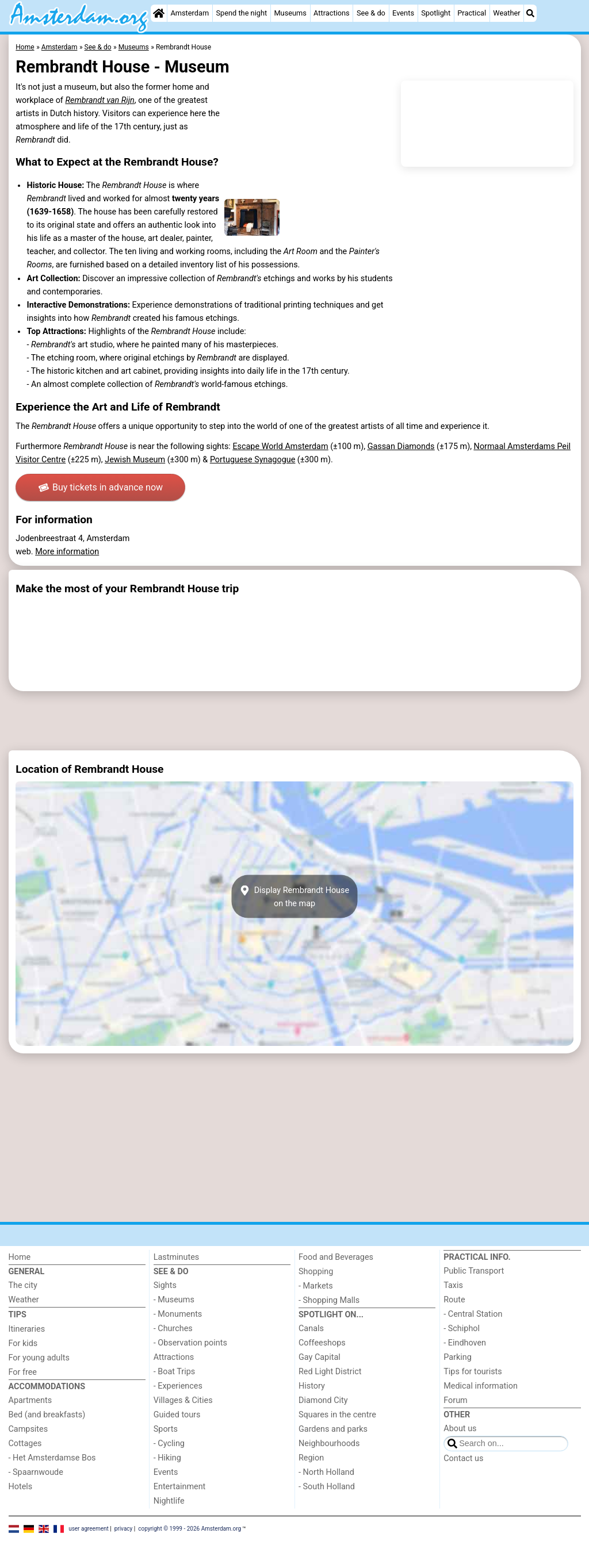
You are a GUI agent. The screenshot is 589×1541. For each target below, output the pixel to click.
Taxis (453, 1285)
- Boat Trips (175, 1372)
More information (67, 552)
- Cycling (169, 1443)
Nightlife (169, 1501)
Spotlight (435, 13)
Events (403, 13)
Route (454, 1300)
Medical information (480, 1386)
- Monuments (178, 1314)
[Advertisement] (295, 721)
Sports (166, 1429)
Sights (165, 1285)
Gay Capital (320, 1357)
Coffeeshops (322, 1343)
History (312, 1386)
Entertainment (180, 1487)
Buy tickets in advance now (101, 487)
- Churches (173, 1328)
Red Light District (330, 1372)
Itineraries (27, 1329)
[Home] (159, 13)
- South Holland (327, 1487)
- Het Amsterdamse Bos (52, 1458)
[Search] (530, 13)
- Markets (316, 1286)
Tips (17, 1315)
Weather (506, 13)
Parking (457, 1357)
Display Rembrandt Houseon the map (294, 896)
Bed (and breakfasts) (47, 1415)
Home (20, 1257)
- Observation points (190, 1343)
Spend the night (241, 13)
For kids (23, 1343)
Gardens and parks (333, 1429)
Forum (455, 1400)
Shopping (316, 1271)
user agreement (88, 1528)
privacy (123, 1528)
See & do (371, 13)
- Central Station (472, 1314)
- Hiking (167, 1458)
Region (311, 1458)
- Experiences (178, 1386)
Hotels (21, 1487)
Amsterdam (189, 13)
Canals (311, 1328)
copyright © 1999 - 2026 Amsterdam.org (189, 1528)
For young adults (39, 1358)
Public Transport (473, 1271)
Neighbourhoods (329, 1443)
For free (23, 1372)
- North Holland (326, 1472)
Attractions (331, 13)
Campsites (28, 1429)
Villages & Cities (183, 1400)
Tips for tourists (472, 1372)
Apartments (30, 1400)
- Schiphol (461, 1328)
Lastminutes (176, 1257)
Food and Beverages (336, 1257)
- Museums (174, 1300)
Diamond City (323, 1400)
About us (459, 1428)
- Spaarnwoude (36, 1472)
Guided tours (177, 1415)
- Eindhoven (464, 1343)
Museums (290, 13)
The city (23, 1285)
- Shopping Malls (329, 1300)
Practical (471, 13)
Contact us (463, 1458)
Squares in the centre (337, 1415)
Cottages (25, 1443)
